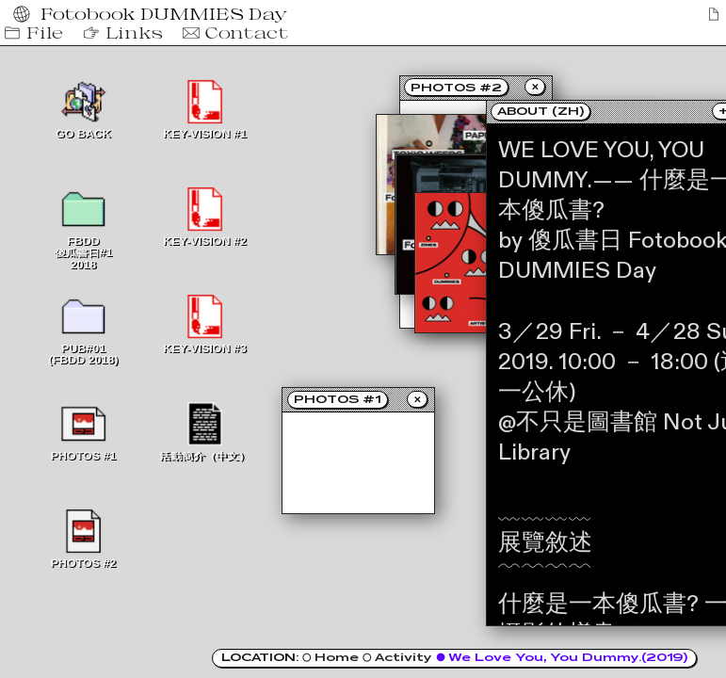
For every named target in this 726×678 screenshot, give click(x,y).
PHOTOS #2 (456, 87)
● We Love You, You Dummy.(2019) (561, 657)
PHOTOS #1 (337, 399)
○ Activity (399, 657)
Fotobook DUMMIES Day (154, 13)
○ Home (332, 657)
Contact (235, 33)
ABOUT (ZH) (540, 111)
